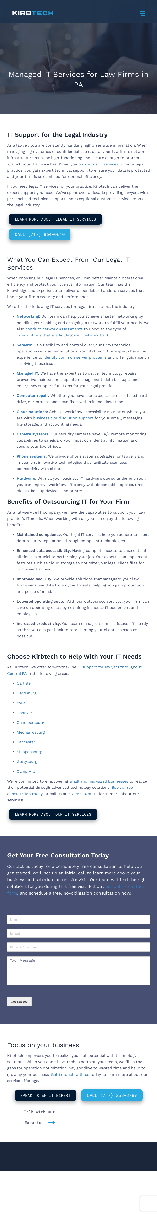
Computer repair (32, 395)
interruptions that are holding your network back (63, 335)
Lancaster (26, 742)
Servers (24, 345)
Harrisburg (27, 693)
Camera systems (32, 434)
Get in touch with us (70, 1074)
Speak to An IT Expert (45, 1095)
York (21, 703)
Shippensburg (29, 752)
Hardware (26, 478)
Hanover (24, 712)
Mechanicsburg (31, 732)
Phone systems (31, 456)
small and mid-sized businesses (98, 781)
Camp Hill (26, 771)
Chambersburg (30, 722)
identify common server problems (75, 357)
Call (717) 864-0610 (40, 234)
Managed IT (27, 373)
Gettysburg (27, 761)
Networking (28, 316)
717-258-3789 (80, 794)
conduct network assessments (54, 329)
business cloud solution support (63, 418)
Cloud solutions (32, 412)
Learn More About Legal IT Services (55, 219)
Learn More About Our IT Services (53, 814)
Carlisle (24, 683)
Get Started (19, 1001)
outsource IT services (98, 164)
